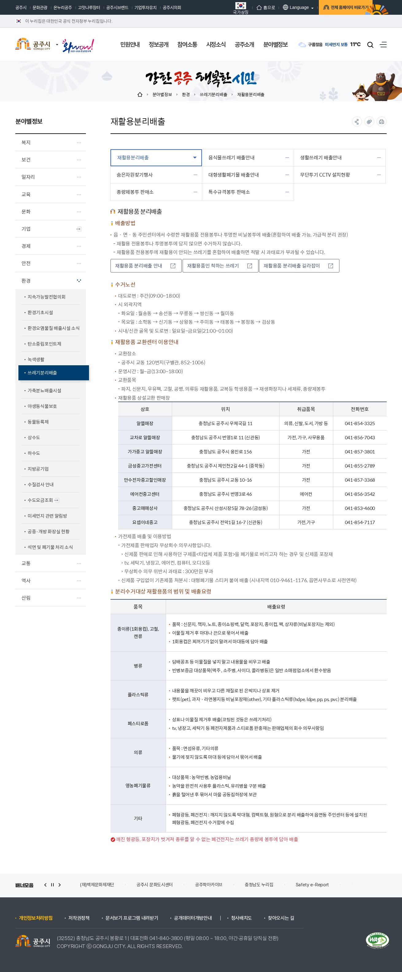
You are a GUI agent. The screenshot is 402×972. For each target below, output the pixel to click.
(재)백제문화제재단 (97, 885)
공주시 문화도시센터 (155, 885)
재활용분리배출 (251, 94)
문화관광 (40, 7)
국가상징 (226, 8)
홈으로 (251, 7)
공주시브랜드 (117, 7)
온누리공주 (62, 7)
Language (282, 7)
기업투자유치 (145, 7)
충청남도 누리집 (259, 885)
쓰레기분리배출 (213, 94)
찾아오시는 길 (281, 918)
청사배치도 (241, 918)
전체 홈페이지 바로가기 (339, 8)
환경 (186, 94)
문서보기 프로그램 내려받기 (132, 918)
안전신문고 (361, 885)
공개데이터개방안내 (193, 918)
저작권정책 (78, 918)
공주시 (20, 7)
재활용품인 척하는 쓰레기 (219, 265)
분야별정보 (162, 94)
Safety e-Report (312, 885)
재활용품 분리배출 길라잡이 (298, 265)
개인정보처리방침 (35, 918)
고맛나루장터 (89, 7)
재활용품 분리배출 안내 (145, 265)
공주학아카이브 (208, 885)
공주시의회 (172, 7)
